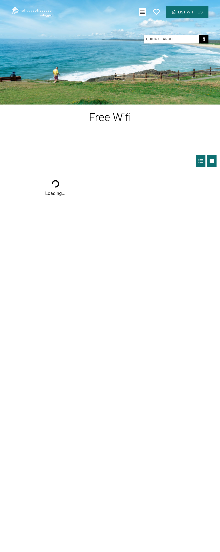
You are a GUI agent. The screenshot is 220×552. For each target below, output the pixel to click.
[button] (142, 12)
